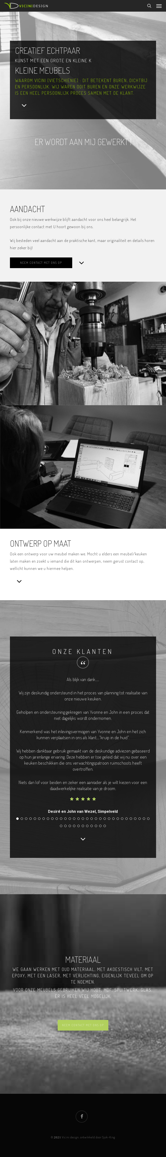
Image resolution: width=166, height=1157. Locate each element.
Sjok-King (108, 1137)
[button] (159, 5)
